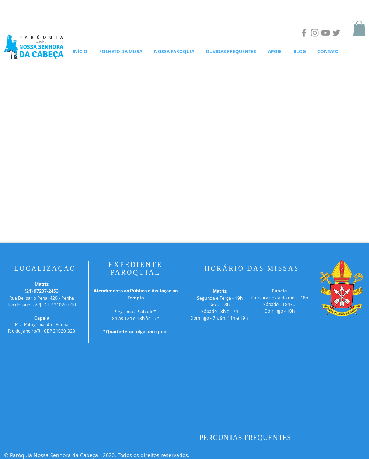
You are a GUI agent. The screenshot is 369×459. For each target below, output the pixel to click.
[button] (359, 28)
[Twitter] (336, 33)
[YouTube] (325, 33)
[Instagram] (315, 33)
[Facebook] (304, 33)
